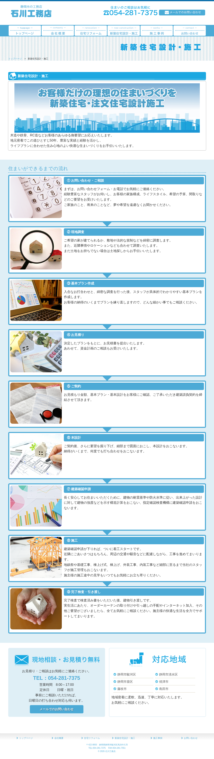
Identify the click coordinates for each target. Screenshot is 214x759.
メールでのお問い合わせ (57, 709)
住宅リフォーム (92, 738)
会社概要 (58, 738)
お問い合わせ (191, 738)
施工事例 (157, 738)
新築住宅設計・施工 (125, 738)
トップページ (15, 58)
